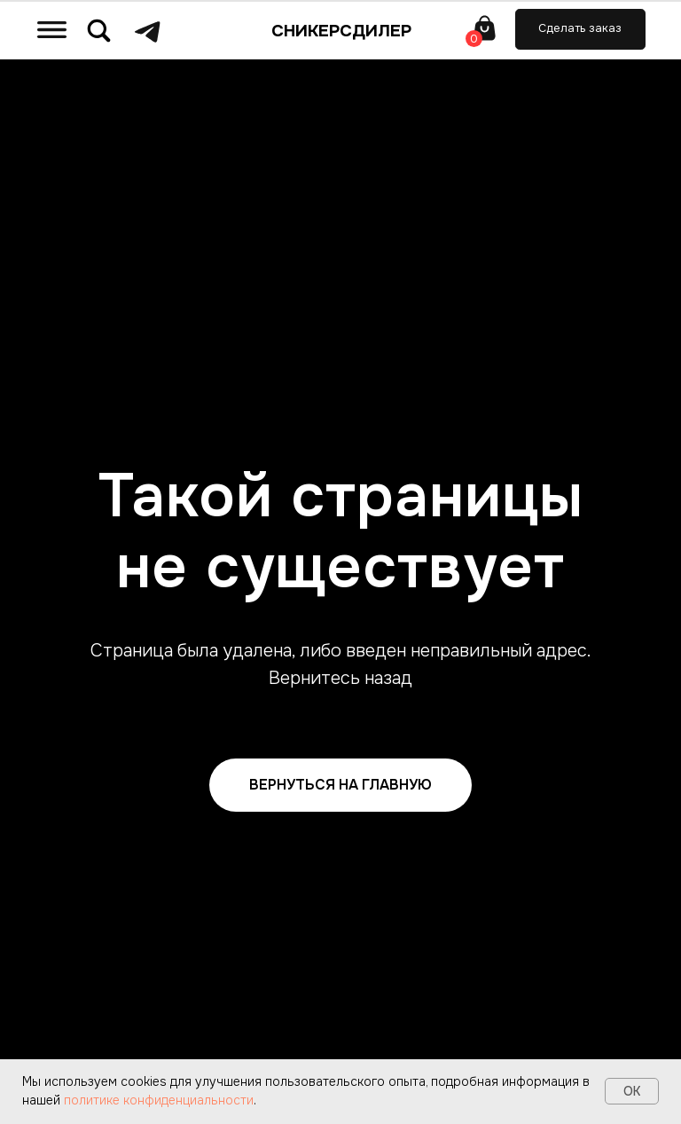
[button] (580, 29)
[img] (51, 29)
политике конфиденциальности (159, 1100)
